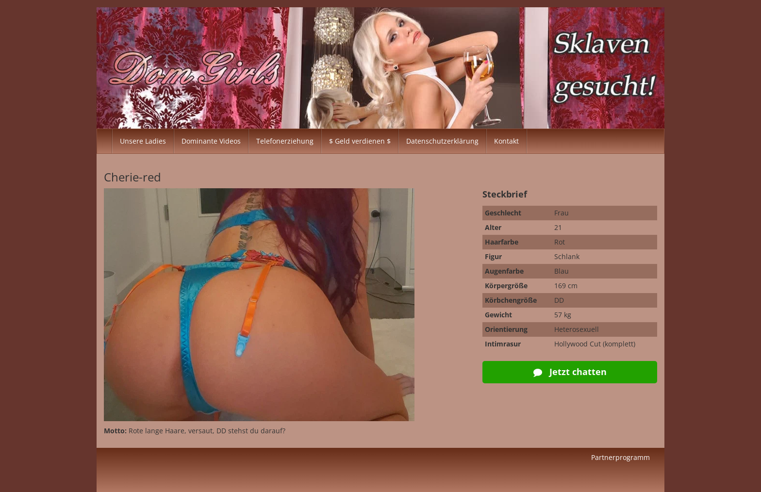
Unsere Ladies (143, 141)
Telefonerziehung (285, 141)
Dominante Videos (211, 141)
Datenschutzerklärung (442, 141)
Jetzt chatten (570, 371)
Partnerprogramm (620, 457)
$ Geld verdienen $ (360, 141)
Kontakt (506, 141)
